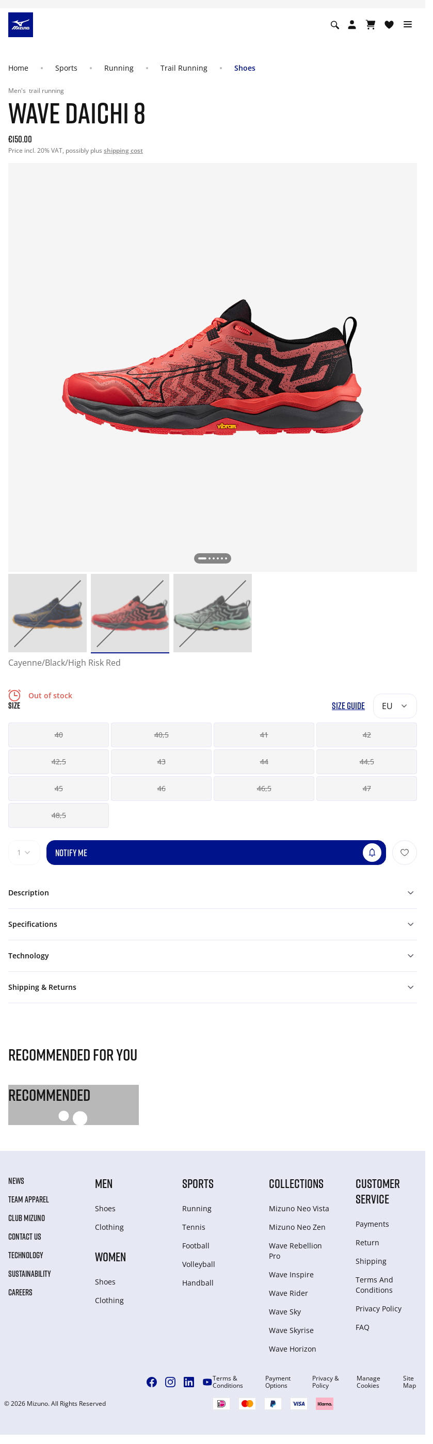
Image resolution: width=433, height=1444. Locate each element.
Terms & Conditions (228, 1382)
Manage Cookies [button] (368, 1382)
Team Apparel (28, 1199)
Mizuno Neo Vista (299, 1208)
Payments (372, 1224)
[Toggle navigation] (408, 25)
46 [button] (161, 788)
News (16, 1181)
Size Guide (348, 705)
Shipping (371, 1261)
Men (104, 1183)
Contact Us (24, 1236)
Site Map (409, 1382)
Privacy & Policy (325, 1382)
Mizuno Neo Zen (297, 1227)
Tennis (193, 1227)
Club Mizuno (26, 1218)
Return (367, 1242)
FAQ (363, 1327)
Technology (25, 1255)
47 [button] (367, 788)
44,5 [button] (367, 761)
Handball (198, 1283)
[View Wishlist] (389, 24)
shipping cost (123, 150)
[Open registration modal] (352, 24)
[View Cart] (370, 24)
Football (196, 1245)
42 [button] (367, 735)
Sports (66, 68)
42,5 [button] (59, 761)
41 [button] (264, 735)
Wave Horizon (292, 1349)
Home (18, 68)
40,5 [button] (161, 735)
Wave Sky (285, 1312)
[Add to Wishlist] (404, 852)
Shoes (244, 68)
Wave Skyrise (291, 1330)
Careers (20, 1292)
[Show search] (335, 24)
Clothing (109, 1227)
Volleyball (198, 1264)
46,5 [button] (264, 788)
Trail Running (184, 68)
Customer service (378, 1191)
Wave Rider (288, 1293)
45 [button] (59, 788)
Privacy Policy (379, 1308)
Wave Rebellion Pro (295, 1251)
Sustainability (29, 1274)
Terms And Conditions (374, 1285)
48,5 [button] (59, 815)
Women (110, 1256)
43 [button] (161, 761)
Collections (296, 1183)
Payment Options (278, 1382)
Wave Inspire (291, 1274)
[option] (47, 613)
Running (119, 68)
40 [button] (59, 735)
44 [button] (264, 761)
